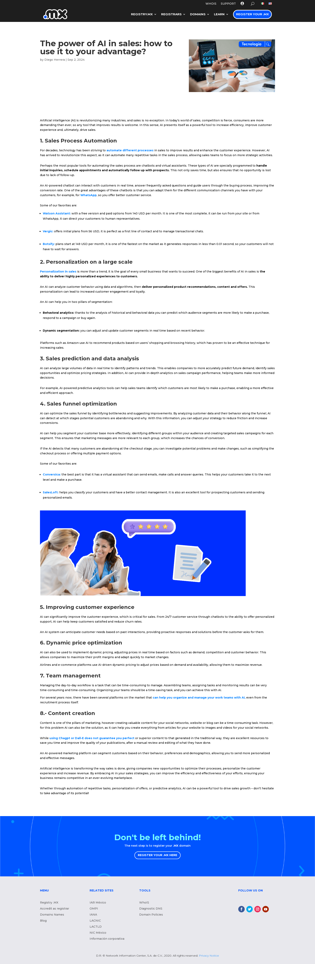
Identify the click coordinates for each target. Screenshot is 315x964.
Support (228, 3)
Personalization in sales (58, 271)
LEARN (219, 14)
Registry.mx (142, 14)
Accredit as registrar (54, 908)
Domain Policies (151, 914)
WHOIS (211, 3)
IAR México (98, 902)
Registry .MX (49, 902)
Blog (43, 920)
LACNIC (95, 920)
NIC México (98, 932)
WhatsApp (88, 195)
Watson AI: (57, 213)
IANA (93, 914)
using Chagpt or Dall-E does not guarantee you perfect (92, 738)
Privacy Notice (209, 955)
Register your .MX (252, 14)
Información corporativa (107, 938)
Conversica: (52, 474)
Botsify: (49, 244)
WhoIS (144, 902)
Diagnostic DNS (150, 908)
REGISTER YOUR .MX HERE (157, 855)
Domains (198, 14)
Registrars (171, 14)
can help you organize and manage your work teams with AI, (199, 697)
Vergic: (48, 231)
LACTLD (96, 926)
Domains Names (52, 914)
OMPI (94, 908)
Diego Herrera (54, 59)
